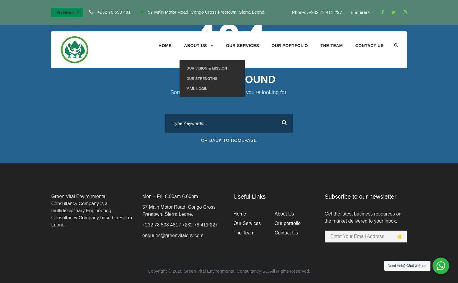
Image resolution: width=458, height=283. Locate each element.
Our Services (242, 45)
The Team (332, 45)
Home (165, 45)
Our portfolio (290, 45)
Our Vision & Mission (206, 68)
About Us (195, 45)
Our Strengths (201, 79)
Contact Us (369, 45)
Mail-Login (196, 89)
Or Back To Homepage (229, 140)
